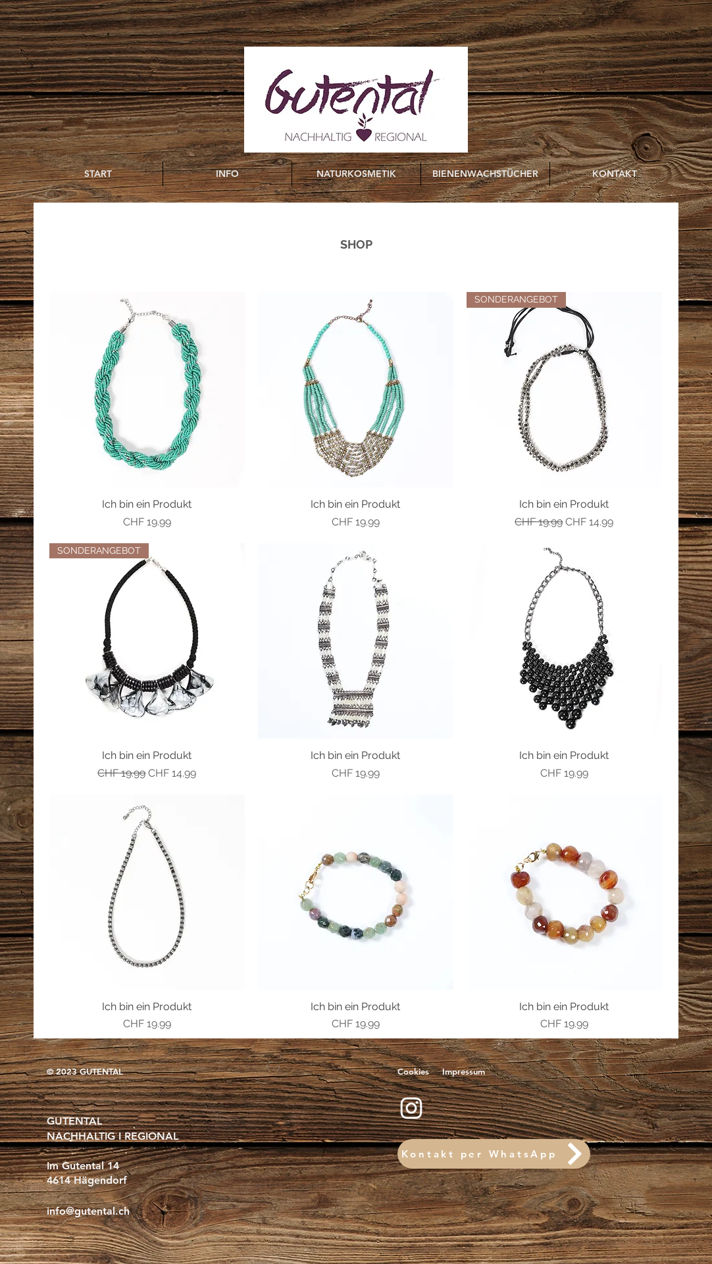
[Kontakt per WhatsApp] (493, 1154)
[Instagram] (411, 1108)
